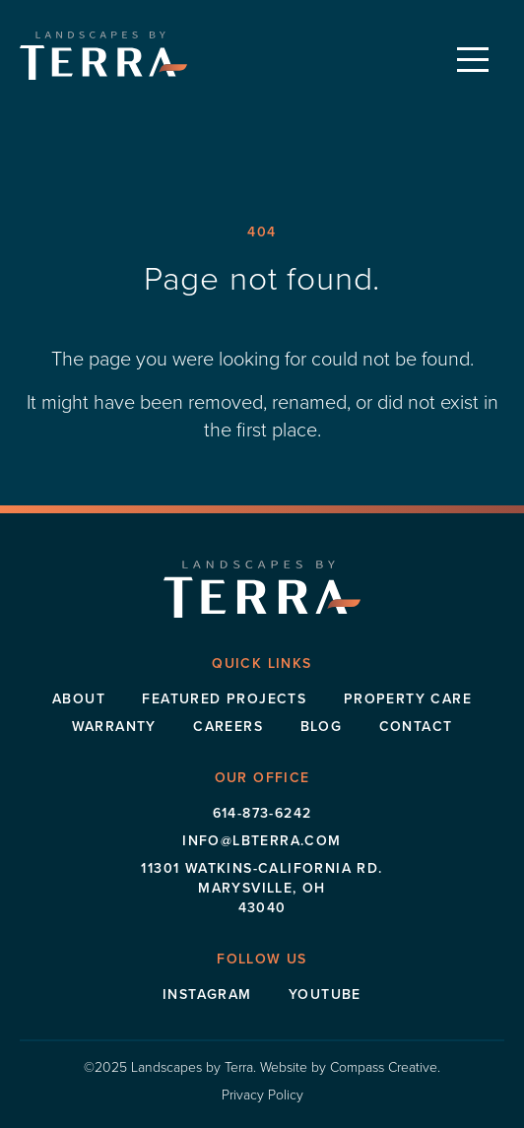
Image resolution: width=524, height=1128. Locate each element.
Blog (321, 726)
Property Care (408, 698)
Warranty (114, 726)
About (78, 698)
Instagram (207, 994)
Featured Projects (224, 698)
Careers (228, 726)
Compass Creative (383, 1066)
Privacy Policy (262, 1094)
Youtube (325, 994)
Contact (416, 726)
